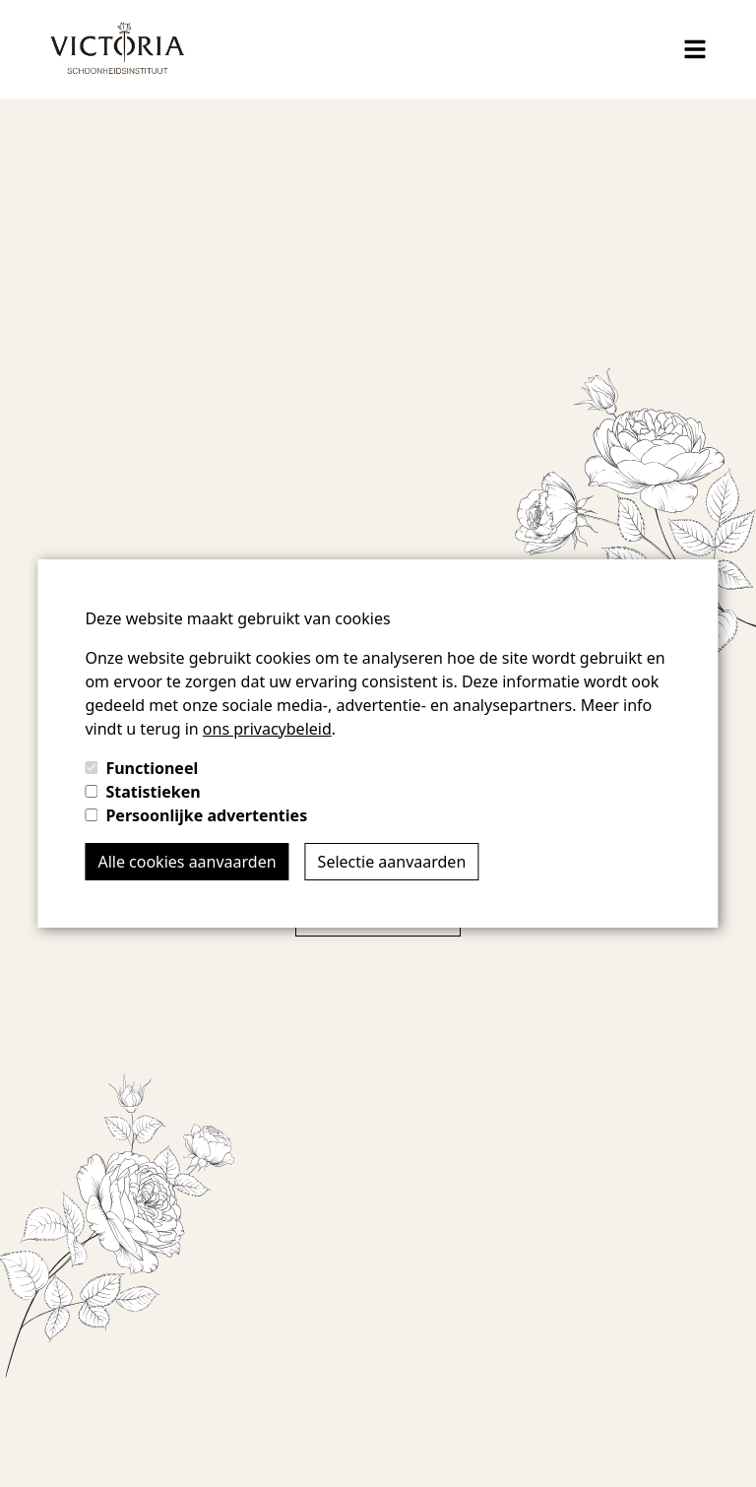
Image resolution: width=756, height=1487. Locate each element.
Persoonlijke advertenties (206, 815)
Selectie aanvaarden (392, 862)
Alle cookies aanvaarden (186, 862)
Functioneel (151, 768)
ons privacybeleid (267, 729)
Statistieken (152, 792)
